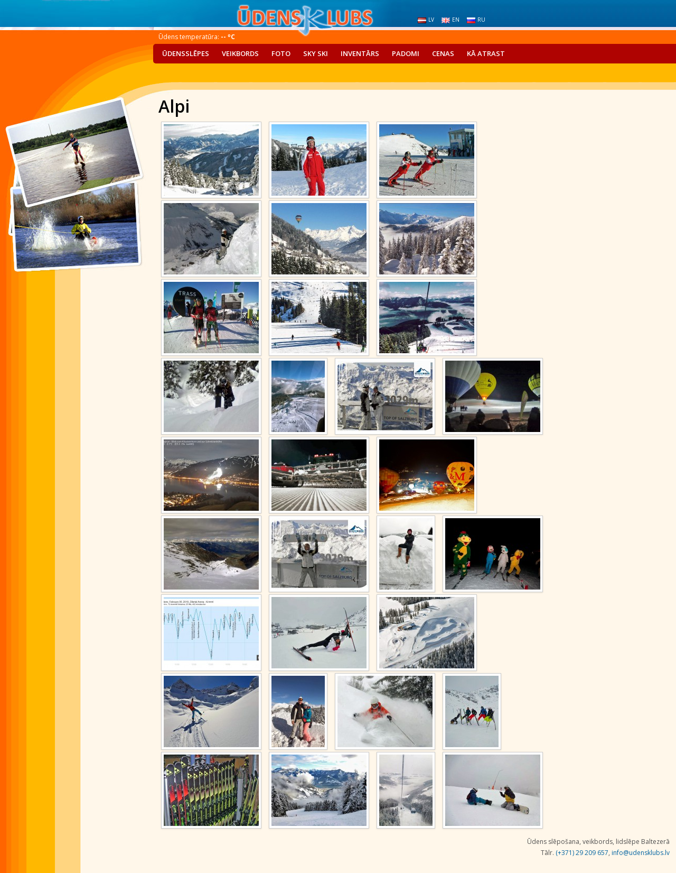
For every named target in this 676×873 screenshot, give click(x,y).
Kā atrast (486, 53)
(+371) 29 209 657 (582, 852)
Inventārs (360, 53)
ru (476, 19)
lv (426, 19)
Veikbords (240, 53)
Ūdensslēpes (185, 53)
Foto (280, 53)
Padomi (405, 53)
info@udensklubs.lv (641, 852)
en (450, 19)
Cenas (443, 53)
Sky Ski (315, 53)
